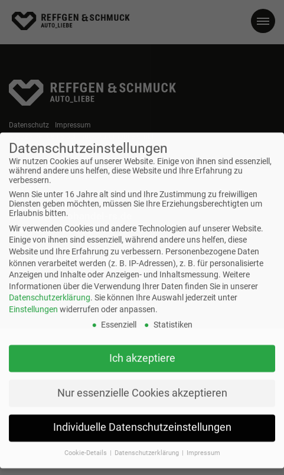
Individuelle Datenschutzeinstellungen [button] (142, 421)
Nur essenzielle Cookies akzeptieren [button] (142, 386)
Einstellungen (33, 302)
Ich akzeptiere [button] (142, 352)
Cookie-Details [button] (86, 447)
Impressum (203, 447)
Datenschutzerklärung (49, 291)
